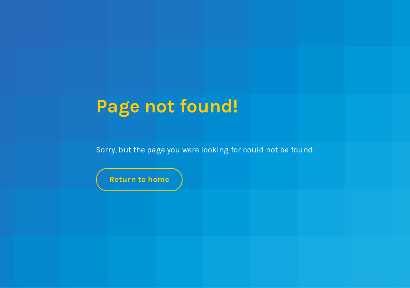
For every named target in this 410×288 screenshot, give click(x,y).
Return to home (139, 179)
